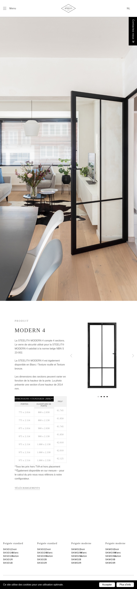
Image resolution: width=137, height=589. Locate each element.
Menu (12, 8)
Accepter (107, 584)
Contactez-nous (133, 31)
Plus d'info (125, 584)
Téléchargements (27, 488)
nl (128, 8)
